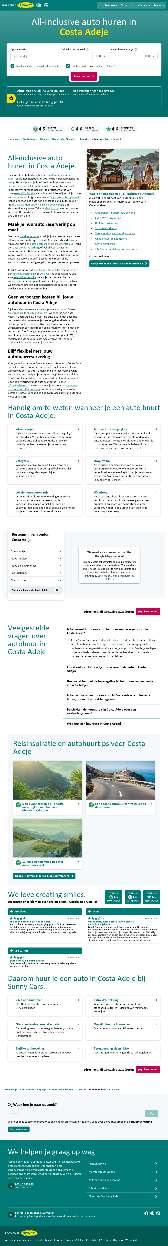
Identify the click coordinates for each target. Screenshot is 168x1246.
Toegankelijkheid (42, 1240)
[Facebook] (146, 1213)
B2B (101, 1240)
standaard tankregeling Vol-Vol (29, 313)
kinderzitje (45, 270)
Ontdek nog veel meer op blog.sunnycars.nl (44, 875)
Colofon (79, 1240)
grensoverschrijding (24, 273)
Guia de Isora (36, 580)
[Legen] (56, 56)
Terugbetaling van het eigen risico (115, 233)
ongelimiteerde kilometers (27, 186)
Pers (108, 1240)
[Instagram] (152, 1213)
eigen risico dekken (113, 644)
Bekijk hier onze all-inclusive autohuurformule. (119, 263)
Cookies (68, 1240)
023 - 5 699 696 (24, 1184)
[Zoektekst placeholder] (76, 1113)
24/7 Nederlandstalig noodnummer (116, 249)
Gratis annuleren (105, 243)
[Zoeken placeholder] (151, 1113)
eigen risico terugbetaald (65, 197)
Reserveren (148, 611)
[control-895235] (76, 56)
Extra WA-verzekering (108, 218)
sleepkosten (52, 208)
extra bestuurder (40, 243)
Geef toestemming (19, 1129)
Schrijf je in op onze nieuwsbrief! (35, 1212)
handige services (29, 236)
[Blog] (158, 1213)
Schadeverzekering (106, 228)
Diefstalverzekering (106, 223)
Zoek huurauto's (84, 76)
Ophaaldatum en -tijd (75, 49)
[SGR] (46, 5)
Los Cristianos (36, 572)
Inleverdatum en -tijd (123, 49)
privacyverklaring (142, 1121)
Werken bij (131, 1240)
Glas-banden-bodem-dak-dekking (115, 212)
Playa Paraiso (36, 558)
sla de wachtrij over (62, 243)
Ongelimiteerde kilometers (111, 238)
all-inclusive (114, 640)
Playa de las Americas (36, 565)
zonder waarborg (29, 247)
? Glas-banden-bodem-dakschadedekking (37, 204)
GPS (57, 270)
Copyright (91, 1240)
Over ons (118, 1240)
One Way (45, 273)
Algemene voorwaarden (18, 1240)
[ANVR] (39, 5)
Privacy (58, 1240)
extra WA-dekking (25, 193)
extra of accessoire (24, 277)
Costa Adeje (36, 551)
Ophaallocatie (18, 49)
